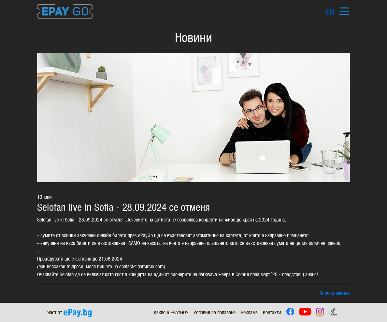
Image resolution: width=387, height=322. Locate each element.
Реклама (249, 312)
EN (330, 12)
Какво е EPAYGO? (171, 312)
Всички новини (335, 293)
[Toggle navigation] (344, 11)
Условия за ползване (215, 312)
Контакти (272, 312)
